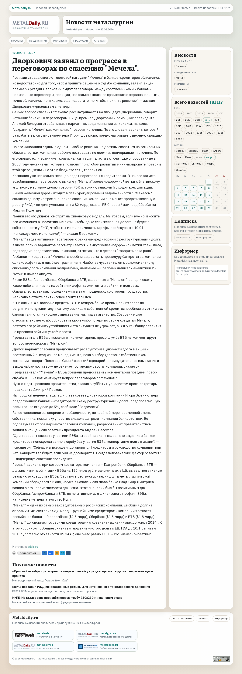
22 (208, 201)
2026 (179, 139)
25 (177, 208)
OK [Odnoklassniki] (56, 553)
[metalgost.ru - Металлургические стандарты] (106, 635)
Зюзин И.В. (182, 89)
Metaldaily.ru (74, 29)
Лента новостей (181, 618)
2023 (199, 132)
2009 (211, 113)
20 (193, 201)
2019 (208, 126)
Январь (180, 150)
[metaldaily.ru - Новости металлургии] (43, 647)
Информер (221, 618)
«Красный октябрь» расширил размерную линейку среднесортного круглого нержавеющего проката (82, 573)
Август (210, 157)
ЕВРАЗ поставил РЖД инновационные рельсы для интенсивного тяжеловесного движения (81, 587)
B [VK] (44, 553)
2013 (197, 119)
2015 (217, 119)
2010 (220, 113)
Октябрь (196, 163)
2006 (179, 113)
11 (178, 194)
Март (205, 150)
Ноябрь (210, 163)
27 (193, 208)
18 (177, 201)
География (60, 40)
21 (201, 201)
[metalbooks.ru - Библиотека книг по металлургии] (106, 647)
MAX (51, 553)
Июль (199, 157)
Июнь (188, 157)
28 (201, 208)
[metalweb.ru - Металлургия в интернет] (43, 635)
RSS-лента (183, 237)
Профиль (181, 66)
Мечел (179, 77)
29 (208, 208)
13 (193, 194)
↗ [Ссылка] (68, 553)
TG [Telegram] (62, 553)
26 (185, 208)
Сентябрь (181, 163)
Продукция (80, 40)
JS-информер (204, 237)
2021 (178, 132)
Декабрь (180, 170)
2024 (210, 132)
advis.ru (33, 547)
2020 (218, 126)
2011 (178, 119)
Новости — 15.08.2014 (100, 29)
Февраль (193, 150)
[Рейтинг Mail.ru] (221, 659)
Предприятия (38, 40)
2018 (198, 126)
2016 (178, 126)
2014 (207, 119)
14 (201, 194)
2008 (200, 113)
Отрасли (99, 40)
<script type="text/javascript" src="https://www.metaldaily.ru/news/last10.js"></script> (201, 273)
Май (178, 157)
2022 (189, 132)
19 (185, 201)
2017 (188, 126)
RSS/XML (203, 618)
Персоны (17, 40)
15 (209, 194)
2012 (187, 119)
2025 (220, 132)
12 (185, 194)
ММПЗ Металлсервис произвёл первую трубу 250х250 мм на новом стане (67, 598)
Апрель (217, 150)
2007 (189, 113)
